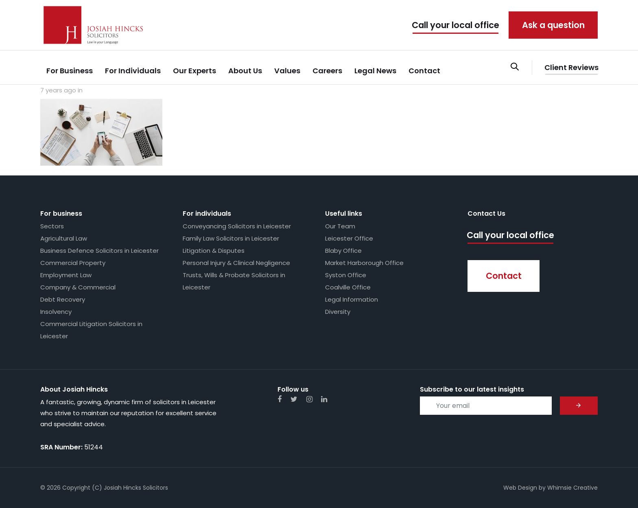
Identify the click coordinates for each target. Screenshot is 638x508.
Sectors (52, 226)
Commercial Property (72, 262)
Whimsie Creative (572, 488)
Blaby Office (343, 250)
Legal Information (351, 299)
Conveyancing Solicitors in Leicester (237, 226)
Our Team (340, 226)
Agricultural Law (63, 238)
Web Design (520, 488)
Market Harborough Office (364, 262)
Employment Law (66, 275)
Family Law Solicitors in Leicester (231, 238)
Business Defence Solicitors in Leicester (99, 250)
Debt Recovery (62, 299)
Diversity (337, 311)
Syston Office (345, 275)
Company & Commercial (78, 287)
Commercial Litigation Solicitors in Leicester (91, 330)
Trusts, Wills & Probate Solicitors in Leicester (234, 281)
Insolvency (56, 311)
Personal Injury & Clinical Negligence (236, 262)
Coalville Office (348, 287)
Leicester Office (349, 238)
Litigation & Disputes (214, 250)
